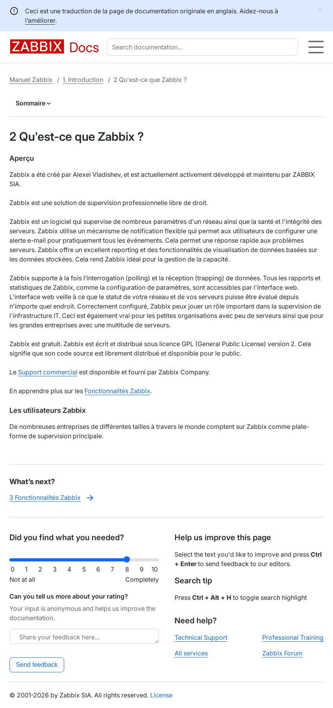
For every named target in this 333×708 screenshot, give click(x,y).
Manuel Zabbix (30, 80)
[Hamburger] (316, 47)
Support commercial (47, 372)
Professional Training (293, 637)
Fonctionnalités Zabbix (117, 391)
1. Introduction (83, 80)
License (161, 695)
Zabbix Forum (282, 653)
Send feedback (37, 664)
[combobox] (204, 47)
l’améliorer (40, 20)
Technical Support (201, 637)
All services (191, 653)
